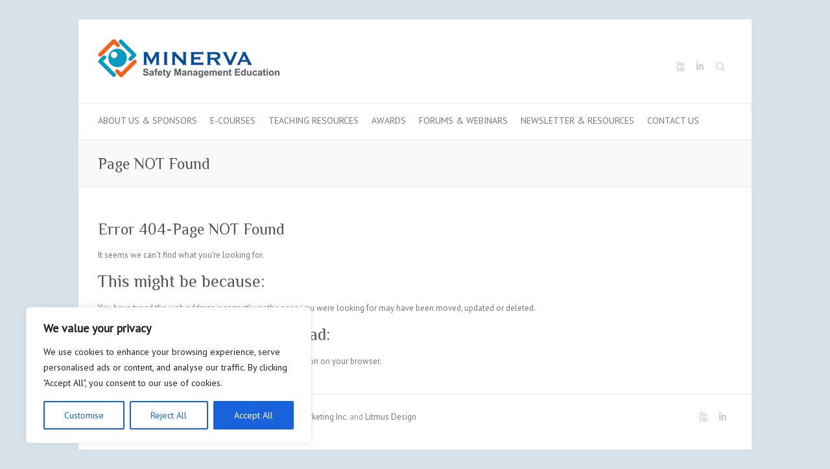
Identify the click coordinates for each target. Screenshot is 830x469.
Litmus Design (390, 416)
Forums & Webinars (463, 120)
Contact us (673, 120)
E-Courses (232, 120)
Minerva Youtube (680, 66)
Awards (389, 120)
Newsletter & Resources (577, 120)
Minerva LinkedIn (699, 66)
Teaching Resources (313, 120)
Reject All (168, 415)
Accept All (253, 415)
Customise (84, 415)
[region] (168, 375)
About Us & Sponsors (147, 120)
